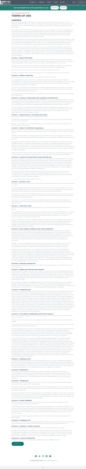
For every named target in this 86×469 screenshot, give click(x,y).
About (49, 2)
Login (73, 2)
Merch (56, 2)
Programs (33, 2)
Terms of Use (46, 460)
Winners (42, 2)
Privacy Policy (53, 460)
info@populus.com (54, 439)
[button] (18, 444)
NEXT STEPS (55, 7)
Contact (62, 2)
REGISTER (63, 7)
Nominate (81, 2)
